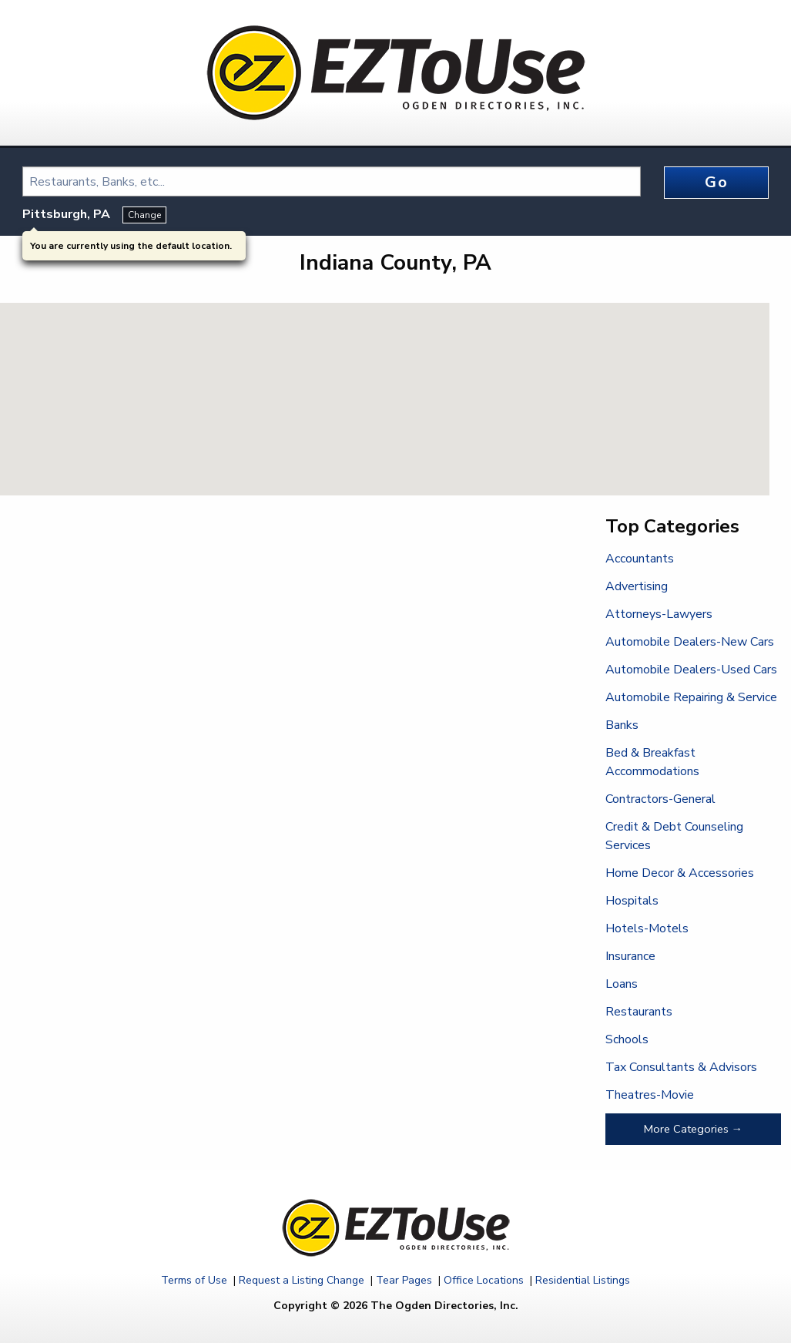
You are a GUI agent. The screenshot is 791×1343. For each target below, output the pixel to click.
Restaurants (638, 1011)
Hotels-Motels (647, 928)
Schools (627, 1039)
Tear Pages (404, 1280)
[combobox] (331, 181)
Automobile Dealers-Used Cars (691, 669)
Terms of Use (194, 1280)
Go (716, 182)
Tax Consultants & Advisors (681, 1067)
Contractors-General (660, 799)
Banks (621, 725)
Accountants (639, 558)
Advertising (636, 586)
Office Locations (484, 1280)
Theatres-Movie (649, 1094)
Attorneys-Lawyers (658, 614)
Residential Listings (582, 1280)
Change (144, 215)
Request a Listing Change (301, 1280)
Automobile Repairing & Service (691, 697)
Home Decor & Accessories (679, 873)
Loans (621, 983)
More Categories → (693, 1129)
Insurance (630, 956)
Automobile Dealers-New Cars (689, 641)
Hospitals (632, 900)
